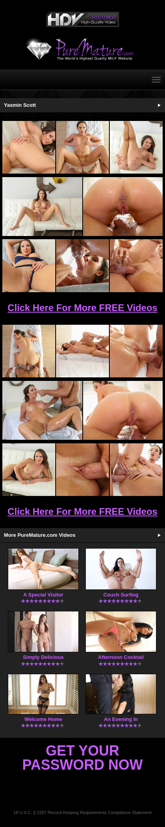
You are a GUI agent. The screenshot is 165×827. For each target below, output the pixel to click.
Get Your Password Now (82, 758)
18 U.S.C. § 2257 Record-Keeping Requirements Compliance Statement (82, 812)
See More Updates (159, 105)
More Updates (159, 535)
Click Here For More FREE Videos (82, 307)
